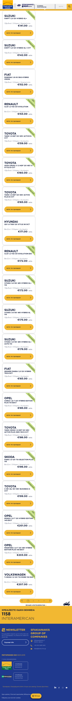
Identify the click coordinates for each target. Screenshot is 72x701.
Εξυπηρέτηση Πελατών (42, 2)
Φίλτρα (36, 696)
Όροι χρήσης (6, 694)
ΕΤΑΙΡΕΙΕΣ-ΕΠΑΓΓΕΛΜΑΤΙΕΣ (41, 6)
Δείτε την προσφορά (13, 33)
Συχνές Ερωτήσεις (42, 686)
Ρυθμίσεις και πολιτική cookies (11, 697)
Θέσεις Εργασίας (64, 2)
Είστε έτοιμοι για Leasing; (28, 686)
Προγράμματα (15, 686)
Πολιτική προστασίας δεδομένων (21, 694)
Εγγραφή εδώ (9, 642)
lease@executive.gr (40, 648)
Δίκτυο (54, 2)
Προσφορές (6, 686)
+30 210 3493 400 (39, 645)
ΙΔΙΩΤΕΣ (61, 6)
